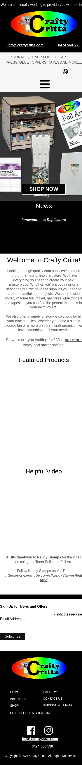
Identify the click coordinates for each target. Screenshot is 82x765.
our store (73, 340)
